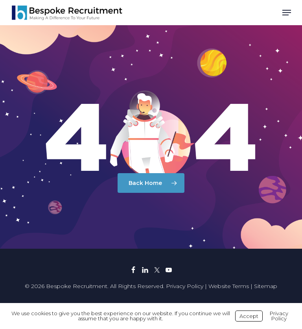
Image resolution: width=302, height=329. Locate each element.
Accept (248, 316)
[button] (286, 13)
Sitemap (265, 286)
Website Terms (228, 286)
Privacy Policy (184, 286)
